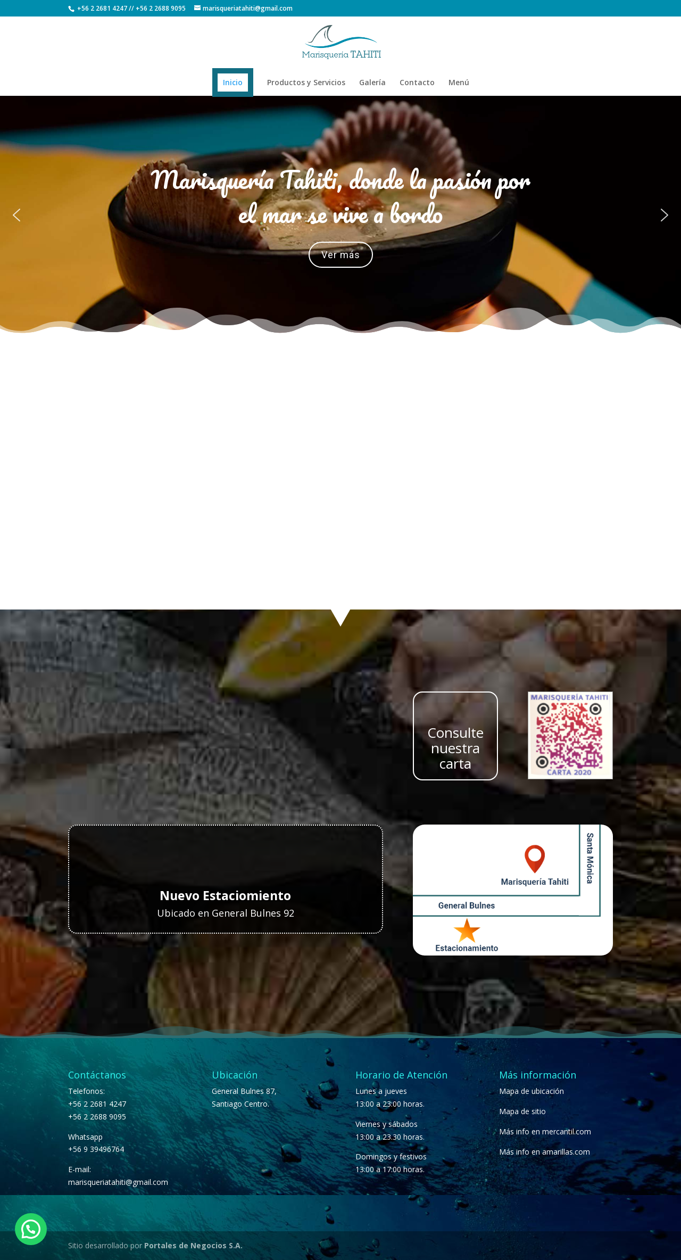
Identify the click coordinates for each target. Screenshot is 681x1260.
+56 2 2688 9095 (161, 8)
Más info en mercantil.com (545, 1131)
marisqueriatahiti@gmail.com (118, 1182)
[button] (16, 215)
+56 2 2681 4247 (102, 8)
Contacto (417, 83)
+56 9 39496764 (96, 1149)
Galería (372, 83)
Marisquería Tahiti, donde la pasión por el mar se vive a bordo (340, 196)
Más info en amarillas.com (544, 1152)
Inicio (233, 82)
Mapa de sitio (522, 1111)
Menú (459, 83)
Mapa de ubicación (531, 1091)
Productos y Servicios (306, 83)
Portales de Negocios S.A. (193, 1245)
